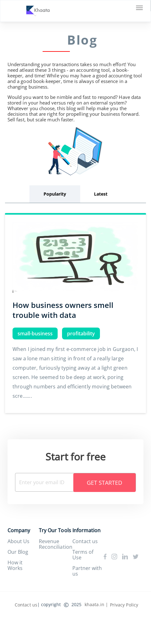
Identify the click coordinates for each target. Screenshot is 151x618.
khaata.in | (96, 604)
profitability (81, 333)
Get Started (104, 482)
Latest (100, 194)
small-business (35, 333)
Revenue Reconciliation (55, 544)
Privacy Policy (124, 605)
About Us (18, 541)
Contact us (85, 541)
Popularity (55, 194)
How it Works (15, 565)
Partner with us (87, 571)
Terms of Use (82, 554)
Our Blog (18, 552)
